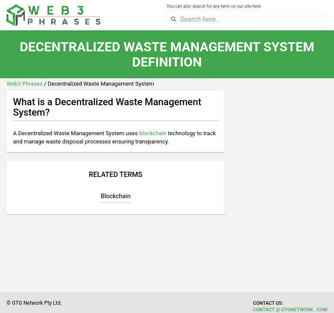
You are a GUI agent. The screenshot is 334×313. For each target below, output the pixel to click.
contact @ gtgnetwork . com (290, 310)
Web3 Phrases (25, 83)
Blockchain (115, 196)
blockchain (153, 133)
